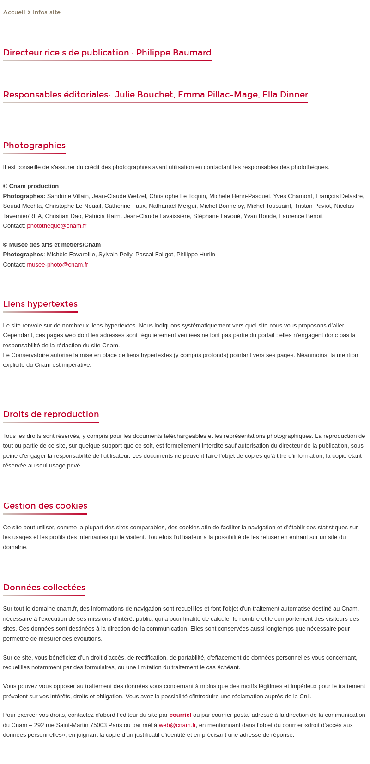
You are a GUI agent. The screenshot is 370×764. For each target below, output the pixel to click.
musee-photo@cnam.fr (57, 264)
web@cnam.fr (177, 725)
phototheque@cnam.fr (57, 225)
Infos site (47, 12)
